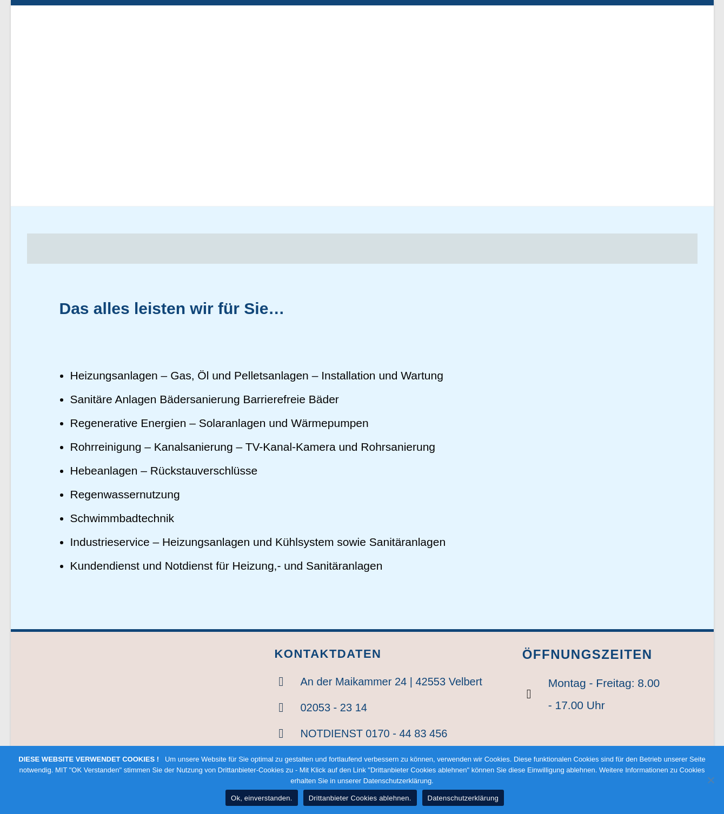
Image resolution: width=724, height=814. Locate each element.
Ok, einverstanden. (262, 798)
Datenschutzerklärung (463, 798)
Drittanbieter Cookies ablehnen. (360, 798)
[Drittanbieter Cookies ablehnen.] (710, 780)
